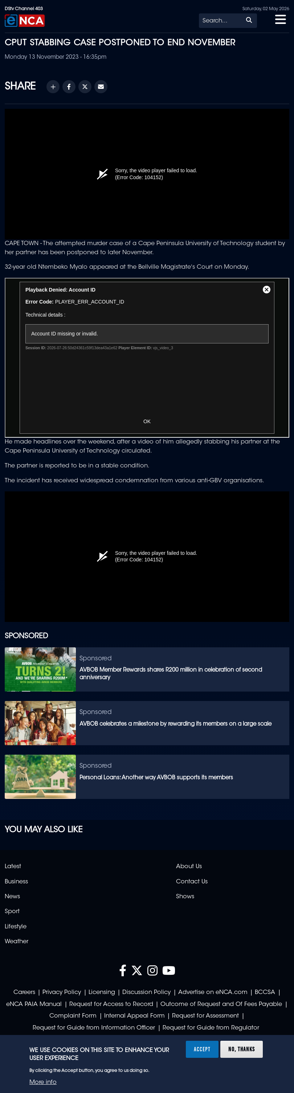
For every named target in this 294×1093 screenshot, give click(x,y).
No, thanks (241, 1049)
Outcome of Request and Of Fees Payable (221, 1004)
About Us (189, 867)
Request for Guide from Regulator (211, 1028)
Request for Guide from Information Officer (94, 1028)
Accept (202, 1049)
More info (43, 1082)
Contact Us (192, 882)
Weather (16, 942)
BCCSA (265, 992)
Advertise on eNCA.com (213, 992)
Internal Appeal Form (134, 1016)
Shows (185, 897)
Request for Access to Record (111, 1004)
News (12, 897)
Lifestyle (15, 927)
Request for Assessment (205, 1016)
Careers (24, 992)
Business (16, 882)
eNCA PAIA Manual (34, 1004)
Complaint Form (73, 1016)
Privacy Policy (61, 992)
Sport (12, 912)
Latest (13, 867)
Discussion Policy (146, 992)
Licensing (102, 992)
